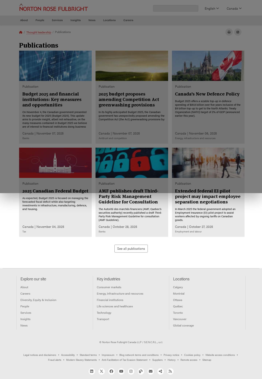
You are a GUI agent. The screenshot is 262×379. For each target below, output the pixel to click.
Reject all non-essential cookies (184, 38)
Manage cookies (133, 38)
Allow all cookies (82, 38)
